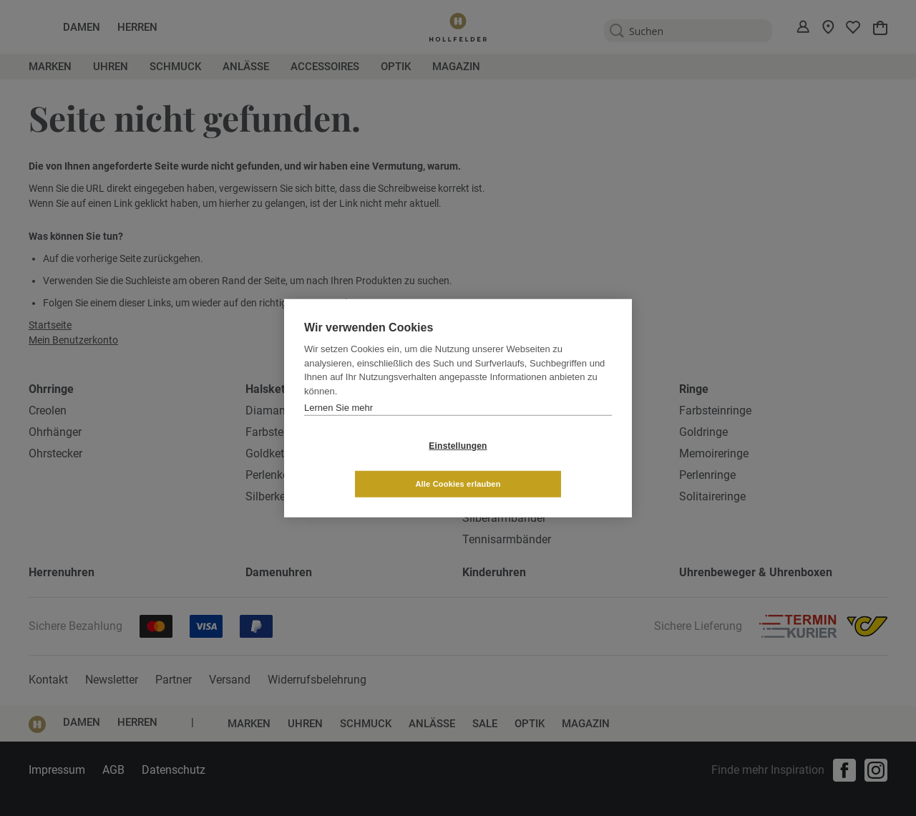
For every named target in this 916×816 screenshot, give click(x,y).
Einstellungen (372, 465)
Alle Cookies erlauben (542, 464)
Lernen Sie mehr (338, 426)
